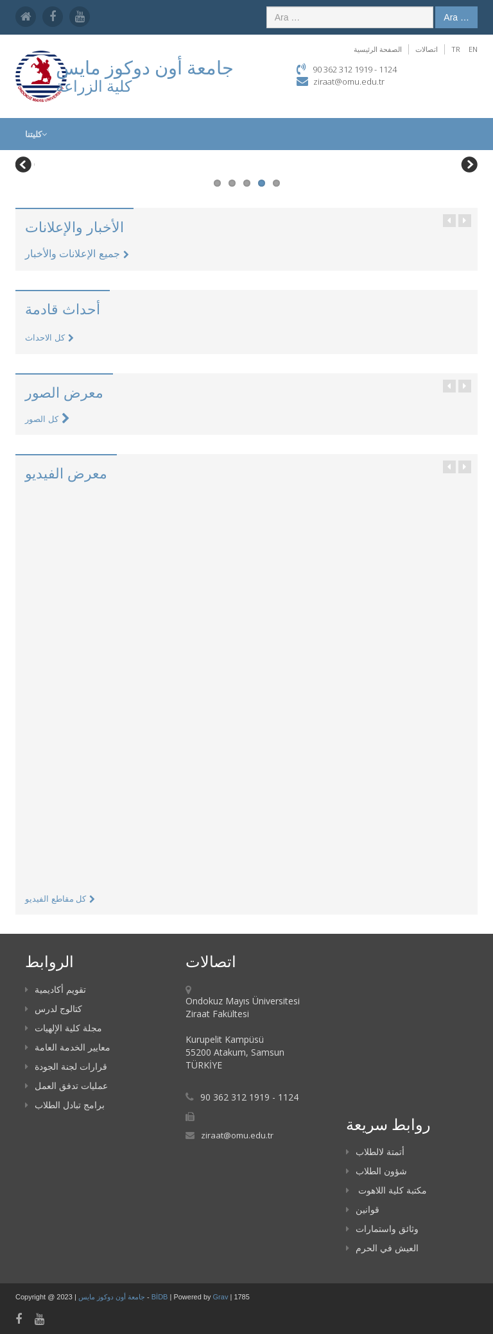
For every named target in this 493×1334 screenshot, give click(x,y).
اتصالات (426, 49)
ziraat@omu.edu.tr (349, 81)
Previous (25, 166)
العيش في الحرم (382, 1248)
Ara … (456, 17)
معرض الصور (64, 391)
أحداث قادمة (62, 308)
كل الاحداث (49, 337)
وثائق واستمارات (382, 1228)
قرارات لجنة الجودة (66, 1066)
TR (455, 49)
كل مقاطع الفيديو (60, 899)
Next (468, 166)
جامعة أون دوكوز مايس (112, 1297)
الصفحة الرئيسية (378, 49)
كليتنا (36, 134)
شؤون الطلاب (376, 1171)
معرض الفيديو (66, 472)
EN (473, 49)
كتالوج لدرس (53, 1008)
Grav (221, 1297)
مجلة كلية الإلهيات (63, 1028)
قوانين (362, 1209)
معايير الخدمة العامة (67, 1047)
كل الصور (47, 419)
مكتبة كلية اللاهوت (386, 1190)
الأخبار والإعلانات (74, 226)
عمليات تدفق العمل (66, 1085)
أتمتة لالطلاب (375, 1151)
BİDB (160, 1297)
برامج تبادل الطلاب (65, 1105)
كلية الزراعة (94, 85)
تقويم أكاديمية (55, 989)
